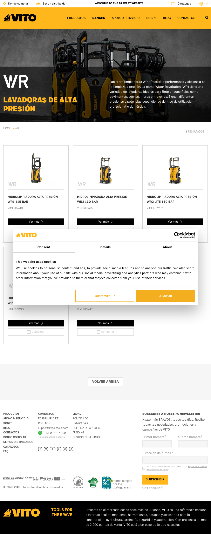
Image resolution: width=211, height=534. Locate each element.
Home (7, 128)
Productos (11, 413)
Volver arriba (105, 382)
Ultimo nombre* (190, 437)
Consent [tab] (44, 247)
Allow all (165, 296)
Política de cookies (86, 428)
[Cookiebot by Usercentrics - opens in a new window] (177, 235)
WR (17, 128)
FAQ (5, 451)
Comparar (36, 332)
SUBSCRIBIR (155, 479)
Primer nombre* (154, 437)
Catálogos (11, 446)
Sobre (7, 423)
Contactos (11, 432)
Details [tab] (105, 247)
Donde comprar (14, 437)
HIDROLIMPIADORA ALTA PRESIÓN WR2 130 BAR (102, 199)
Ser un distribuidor (18, 442)
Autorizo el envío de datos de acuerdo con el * (177, 468)
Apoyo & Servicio (15, 418)
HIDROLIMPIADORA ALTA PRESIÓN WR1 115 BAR (33, 199)
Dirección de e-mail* (157, 453)
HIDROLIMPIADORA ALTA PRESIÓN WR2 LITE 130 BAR (172, 199)
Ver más (36, 221)
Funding (78, 432)
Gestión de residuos (87, 437)
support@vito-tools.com (53, 428)
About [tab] (167, 247)
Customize (105, 296)
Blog (6, 428)
